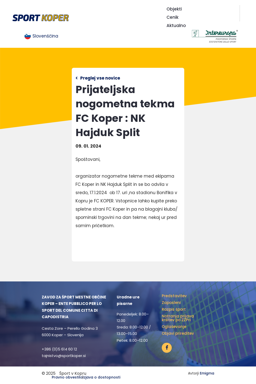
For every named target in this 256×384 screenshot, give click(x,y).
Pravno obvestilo (67, 377)
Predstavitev (174, 295)
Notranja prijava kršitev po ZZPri (178, 317)
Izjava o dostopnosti (101, 377)
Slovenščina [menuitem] (45, 36)
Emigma (207, 373)
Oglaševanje (174, 326)
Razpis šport (174, 309)
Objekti (174, 9)
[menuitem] (41, 36)
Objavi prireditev (178, 333)
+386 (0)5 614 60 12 (59, 349)
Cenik (172, 17)
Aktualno (176, 26)
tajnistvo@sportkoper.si (64, 355)
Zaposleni (171, 302)
